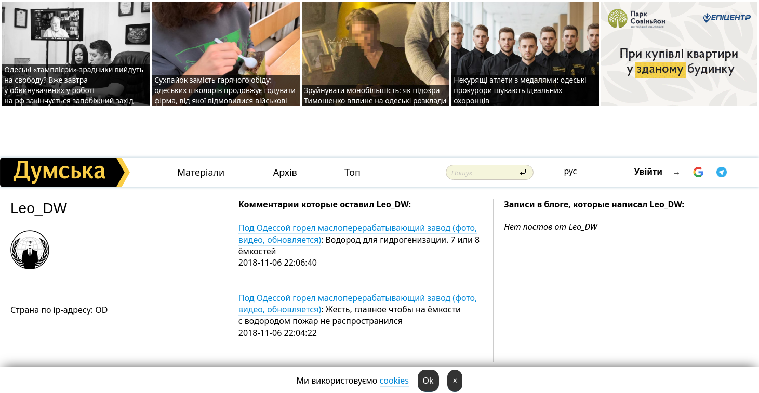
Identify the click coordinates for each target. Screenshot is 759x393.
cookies (394, 380)
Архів (285, 172)
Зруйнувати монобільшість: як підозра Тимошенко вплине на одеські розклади (375, 95)
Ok (428, 380)
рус (570, 171)
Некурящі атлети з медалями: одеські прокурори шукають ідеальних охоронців (520, 90)
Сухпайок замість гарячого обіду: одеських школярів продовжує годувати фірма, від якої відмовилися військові (225, 90)
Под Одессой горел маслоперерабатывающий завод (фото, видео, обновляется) (357, 233)
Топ (352, 172)
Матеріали (201, 172)
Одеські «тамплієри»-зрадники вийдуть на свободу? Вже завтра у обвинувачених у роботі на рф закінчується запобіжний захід (73, 85)
